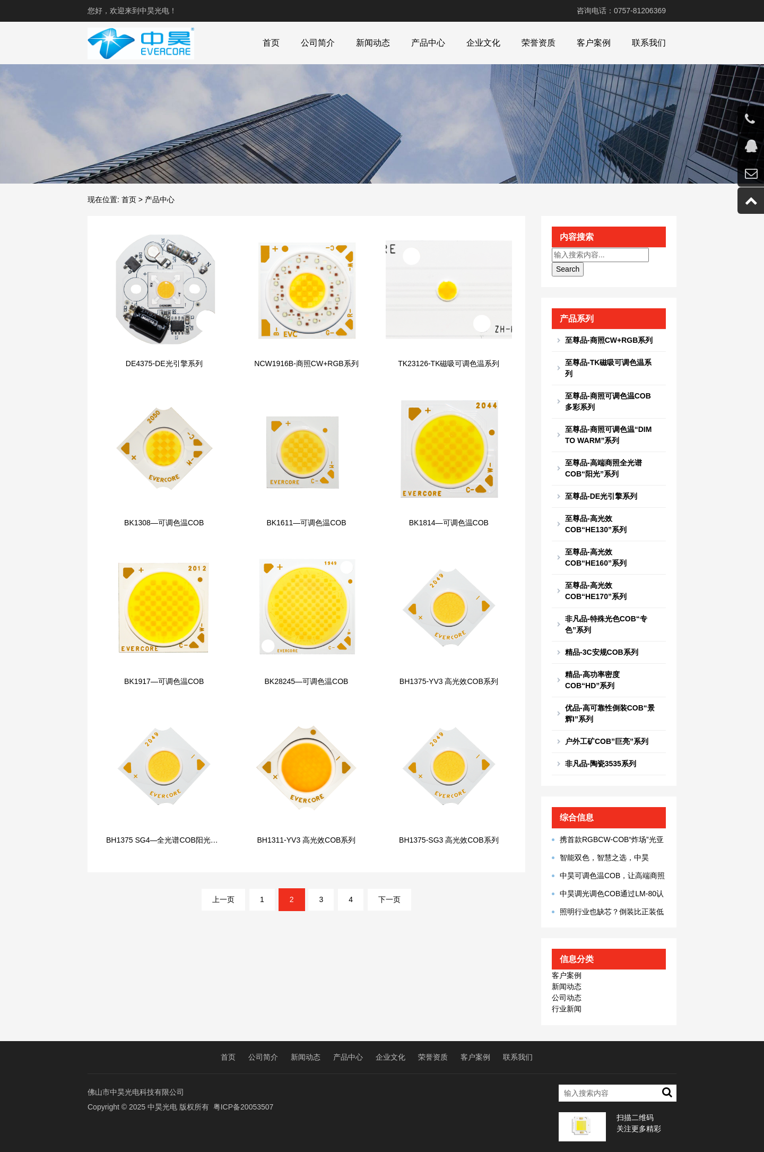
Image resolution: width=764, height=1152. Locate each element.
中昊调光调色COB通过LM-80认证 (608, 894)
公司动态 (566, 997)
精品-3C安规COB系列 (601, 652)
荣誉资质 (538, 42)
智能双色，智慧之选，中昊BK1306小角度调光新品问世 (600, 858)
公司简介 (318, 42)
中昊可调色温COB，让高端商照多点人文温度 (608, 876)
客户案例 (594, 42)
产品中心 (428, 42)
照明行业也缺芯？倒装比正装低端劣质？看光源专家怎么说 (608, 912)
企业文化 (483, 42)
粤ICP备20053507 (243, 1107)
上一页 (223, 899)
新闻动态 (373, 42)
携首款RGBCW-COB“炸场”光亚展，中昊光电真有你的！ (608, 840)
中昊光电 (162, 1107)
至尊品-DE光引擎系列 (601, 496)
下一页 (389, 899)
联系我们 (649, 42)
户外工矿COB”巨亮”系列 (606, 741)
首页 (271, 42)
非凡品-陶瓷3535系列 (600, 763)
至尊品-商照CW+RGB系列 (609, 340)
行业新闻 (566, 1008)
